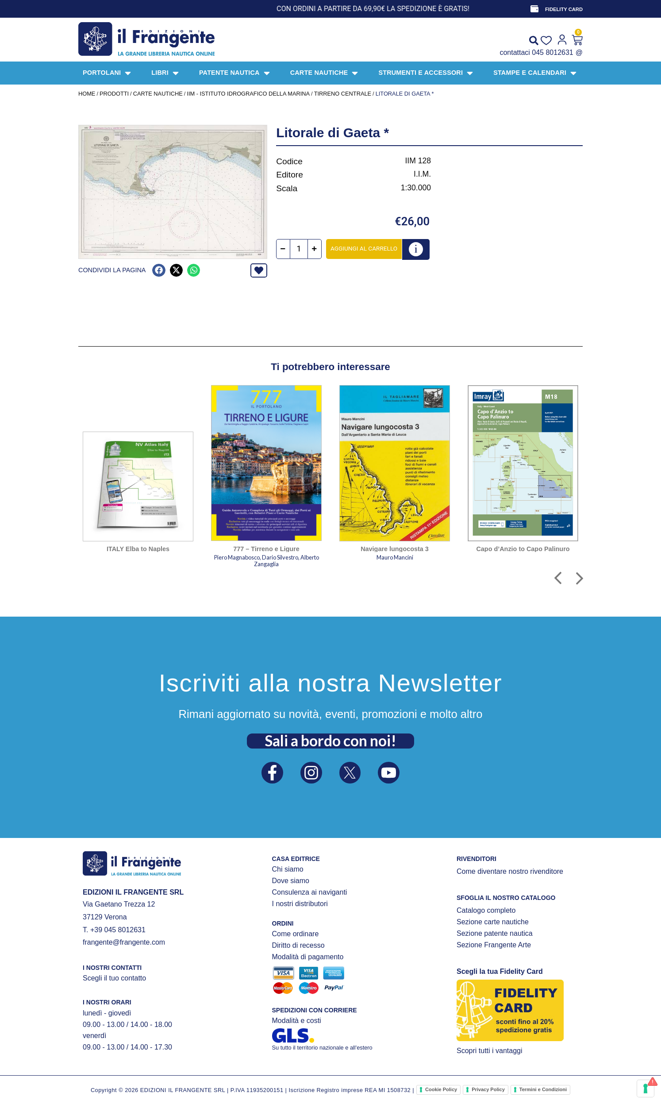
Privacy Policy (488, 1089)
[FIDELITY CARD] (534, 9)
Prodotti (114, 93)
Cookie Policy (441, 1089)
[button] (158, 270)
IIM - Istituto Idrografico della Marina (248, 93)
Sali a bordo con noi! (330, 740)
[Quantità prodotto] (298, 249)
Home (86, 93)
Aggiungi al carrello (363, 248)
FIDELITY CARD (564, 9)
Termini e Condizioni (543, 1089)
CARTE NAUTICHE (158, 93)
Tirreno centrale (342, 93)
